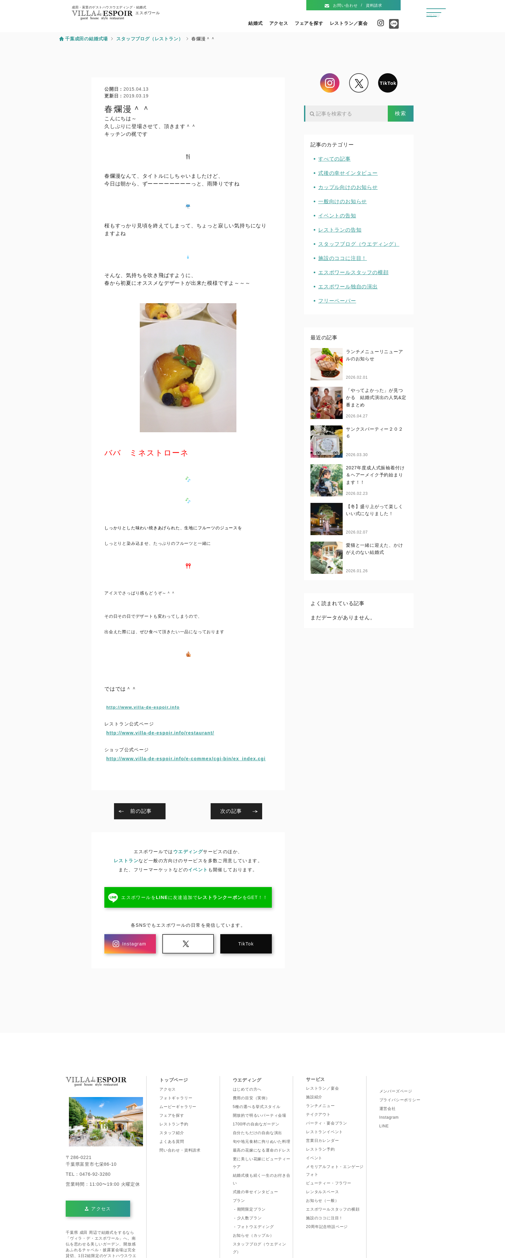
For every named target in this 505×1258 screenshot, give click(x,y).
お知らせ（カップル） (253, 1235)
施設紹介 (314, 1097)
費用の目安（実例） (251, 1098)
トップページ (173, 1080)
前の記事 (141, 811)
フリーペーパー (337, 301)
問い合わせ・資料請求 (180, 1150)
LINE (384, 1126)
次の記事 (231, 811)
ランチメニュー (320, 1105)
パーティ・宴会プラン (326, 1123)
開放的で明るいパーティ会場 (259, 1115)
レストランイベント (324, 1132)
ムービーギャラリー (177, 1106)
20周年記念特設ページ (327, 1226)
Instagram (380, 23)
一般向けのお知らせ (342, 201)
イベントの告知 (337, 215)
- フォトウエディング (253, 1226)
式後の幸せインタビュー (348, 173)
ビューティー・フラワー (328, 1183)
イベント (198, 869)
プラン (239, 1200)
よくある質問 (171, 1141)
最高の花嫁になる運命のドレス (262, 1150)
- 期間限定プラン (249, 1209)
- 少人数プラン (247, 1218)
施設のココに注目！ (342, 258)
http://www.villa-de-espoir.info (143, 707)
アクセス (278, 23)
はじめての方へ (247, 1089)
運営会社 (387, 1108)
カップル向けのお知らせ (348, 187)
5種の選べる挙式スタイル (257, 1106)
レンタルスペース (322, 1192)
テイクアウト (318, 1114)
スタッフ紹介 (171, 1133)
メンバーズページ (395, 1091)
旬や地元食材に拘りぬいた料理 (262, 1141)
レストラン (126, 860)
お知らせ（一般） (322, 1200)
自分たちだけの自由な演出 (257, 1133)
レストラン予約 (173, 1124)
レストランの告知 (339, 230)
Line (392, 26)
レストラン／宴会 (349, 23)
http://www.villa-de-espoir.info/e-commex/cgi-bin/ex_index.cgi (186, 758)
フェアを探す (309, 23)
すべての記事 (334, 159)
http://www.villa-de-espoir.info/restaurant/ (160, 732)
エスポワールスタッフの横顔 (353, 272)
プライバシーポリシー (400, 1100)
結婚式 (255, 23)
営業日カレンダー (322, 1140)
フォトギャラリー (175, 1098)
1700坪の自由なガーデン (256, 1124)
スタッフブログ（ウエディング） (358, 244)
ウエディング (188, 851)
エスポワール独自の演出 (348, 286)
